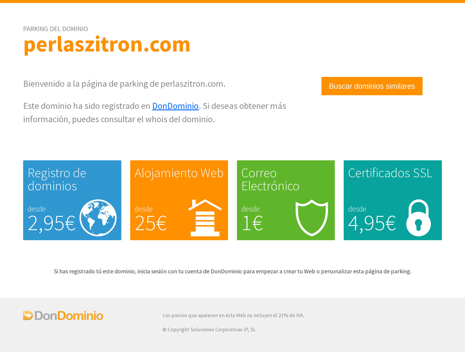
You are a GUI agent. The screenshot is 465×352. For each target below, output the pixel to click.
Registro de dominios (57, 179)
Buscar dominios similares (372, 86)
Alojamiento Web (179, 172)
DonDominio (175, 105)
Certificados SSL (390, 172)
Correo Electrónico (270, 179)
